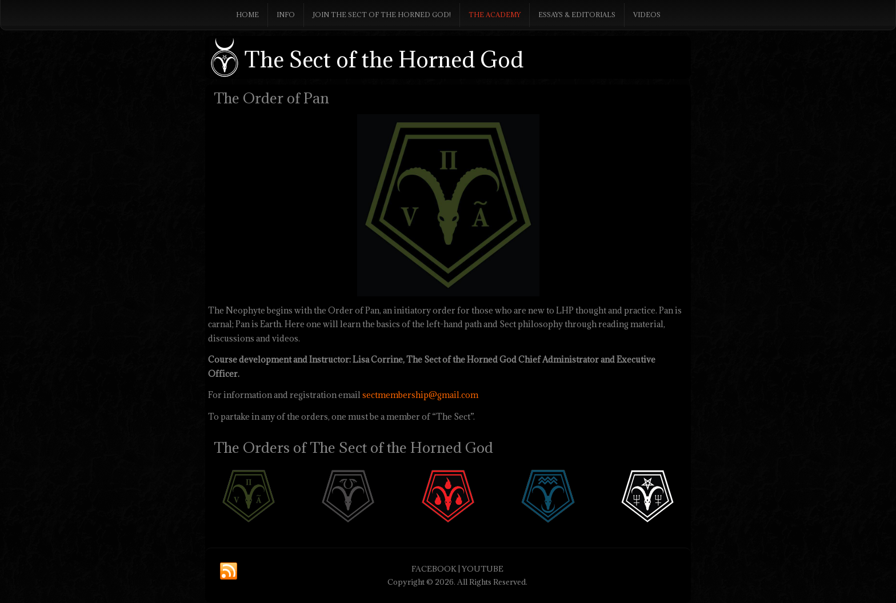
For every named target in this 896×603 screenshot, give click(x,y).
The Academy (495, 14)
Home (247, 14)
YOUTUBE (482, 569)
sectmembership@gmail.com (420, 394)
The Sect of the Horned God (384, 59)
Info (286, 14)
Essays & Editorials (576, 14)
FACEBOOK (434, 569)
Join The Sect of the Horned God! (382, 14)
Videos (647, 14)
